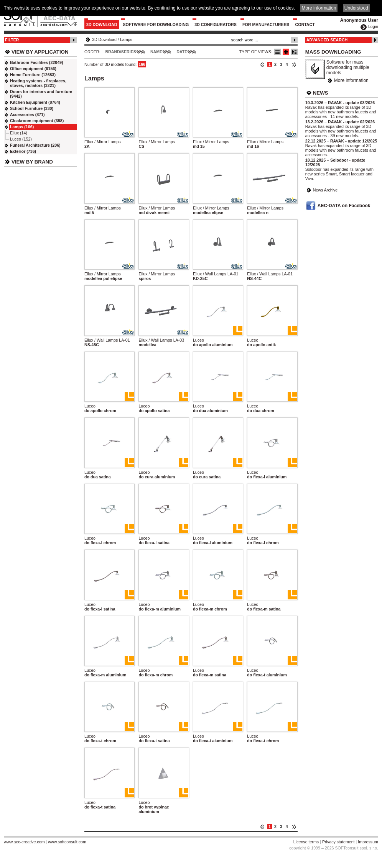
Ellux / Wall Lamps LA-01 (216, 274)
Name (156, 51)
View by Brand (32, 162)
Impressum (368, 842)
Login (373, 26)
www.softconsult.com (67, 842)
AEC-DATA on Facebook (344, 205)
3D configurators (215, 24)
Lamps (126, 39)
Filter (12, 40)
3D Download (101, 24)
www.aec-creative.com (24, 842)
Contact (304, 24)
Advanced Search (327, 40)
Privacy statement (338, 842)
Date (181, 51)
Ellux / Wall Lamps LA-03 (161, 340)
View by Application (40, 52)
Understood (356, 8)
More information (351, 80)
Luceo (198, 340)
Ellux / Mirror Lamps (102, 141)
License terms (306, 842)
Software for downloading (156, 24)
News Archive (325, 190)
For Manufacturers (266, 24)
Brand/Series (120, 51)
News (320, 93)
